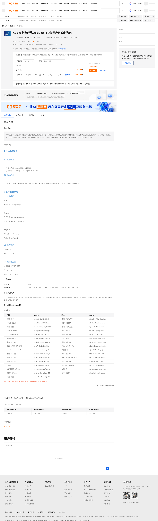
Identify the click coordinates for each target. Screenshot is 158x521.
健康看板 (107, 489)
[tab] (9, 393)
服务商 (121, 18)
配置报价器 (29, 489)
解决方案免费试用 (90, 478)
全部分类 (4, 14)
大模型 (22, 3)
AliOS (79, 505)
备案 (134, 3)
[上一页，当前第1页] (104, 457)
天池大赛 (67, 482)
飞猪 (65, 505)
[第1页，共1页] (107, 457)
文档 (65, 475)
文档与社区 (44, 3)
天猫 (23, 505)
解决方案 (35, 3)
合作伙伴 (74, 3)
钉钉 (104, 505)
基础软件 (12, 14)
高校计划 (87, 482)
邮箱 (120, 30)
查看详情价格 (62, 37)
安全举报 (41, 501)
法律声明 (8, 501)
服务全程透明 (42, 82)
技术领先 (8, 482)
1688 (53, 505)
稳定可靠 (8, 485)
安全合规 (8, 489)
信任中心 (107, 492)
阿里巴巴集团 (10, 505)
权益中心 (53, 3)
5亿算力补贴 (88, 485)
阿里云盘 (130, 505)
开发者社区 (68, 478)
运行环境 (19, 14)
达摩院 (115, 505)
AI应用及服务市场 (23, 9)
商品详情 (7, 104)
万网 (84, 505)
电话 (120, 26)
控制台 (140, 3)
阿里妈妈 (60, 505)
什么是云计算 (10, 475)
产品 (28, 3)
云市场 (66, 3)
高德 (88, 505)
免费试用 (28, 478)
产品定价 (28, 485)
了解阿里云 (93, 3)
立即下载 (7, 415)
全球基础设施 (10, 478)
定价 (60, 3)
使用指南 (32, 104)
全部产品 (28, 475)
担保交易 (29, 82)
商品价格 (19, 104)
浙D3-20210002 (83, 509)
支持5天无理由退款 (58, 82)
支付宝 (109, 505)
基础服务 (107, 475)
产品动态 (28, 482)
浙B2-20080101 (54, 509)
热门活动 (51, 9)
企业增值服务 (108, 478)
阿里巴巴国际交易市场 (43, 505)
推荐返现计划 (88, 489)
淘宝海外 (122, 505)
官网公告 (107, 485)
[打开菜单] (3, 3)
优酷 (100, 505)
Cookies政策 (19, 501)
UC (92, 505)
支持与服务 (83, 3)
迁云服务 (107, 482)
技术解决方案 (49, 475)
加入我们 (61, 501)
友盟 (96, 505)
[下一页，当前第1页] (110, 457)
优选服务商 (74, 82)
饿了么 (136, 505)
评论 (42, 104)
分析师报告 (9, 492)
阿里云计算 (72, 505)
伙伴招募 (59, 9)
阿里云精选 (42, 9)
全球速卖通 (30, 505)
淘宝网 (18, 505)
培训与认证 (68, 485)
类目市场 (33, 9)
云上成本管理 (29, 492)
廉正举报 (31, 501)
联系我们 (51, 501)
